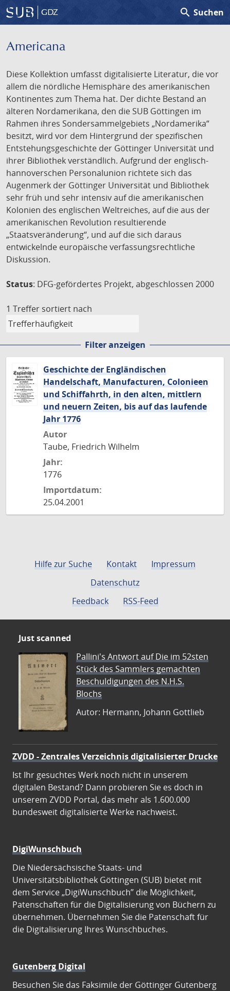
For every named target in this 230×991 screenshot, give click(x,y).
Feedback (90, 601)
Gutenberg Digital (48, 966)
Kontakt (122, 564)
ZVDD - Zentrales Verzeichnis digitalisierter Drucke (115, 756)
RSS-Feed (140, 601)
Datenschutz (115, 582)
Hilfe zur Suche (63, 564)
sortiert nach (67, 308)
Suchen (201, 12)
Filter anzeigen (115, 344)
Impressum (173, 564)
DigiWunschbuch (47, 849)
